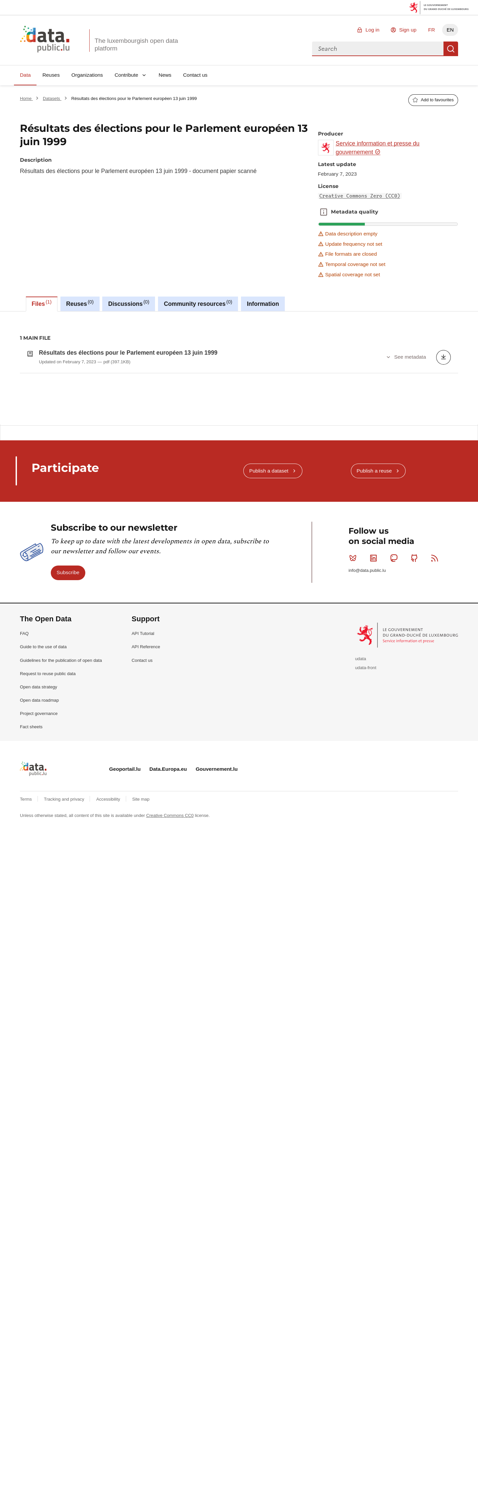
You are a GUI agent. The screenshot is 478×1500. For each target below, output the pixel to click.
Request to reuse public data (48, 852)
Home (26, 98)
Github (416, 737)
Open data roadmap (39, 879)
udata (360, 837)
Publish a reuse (374, 650)
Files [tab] (41, 303)
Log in (372, 30)
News (165, 75)
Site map (140, 978)
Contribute (126, 75)
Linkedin (375, 737)
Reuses (51, 75)
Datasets (52, 98)
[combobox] (377, 49)
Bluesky (354, 737)
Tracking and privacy (64, 978)
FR (431, 30)
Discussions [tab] (128, 303)
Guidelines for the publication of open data (61, 839)
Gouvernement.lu (217, 948)
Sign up (407, 30)
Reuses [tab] (80, 303)
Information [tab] (263, 304)
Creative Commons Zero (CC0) (359, 196)
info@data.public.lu (367, 749)
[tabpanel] (239, 457)
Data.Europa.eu (168, 948)
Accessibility (108, 978)
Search (450, 49)
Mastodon (395, 737)
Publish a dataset (268, 650)
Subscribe (68, 751)
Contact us (195, 75)
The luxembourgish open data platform (136, 44)
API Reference (146, 825)
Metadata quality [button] (323, 212)
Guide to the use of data (43, 825)
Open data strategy (38, 865)
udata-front (365, 846)
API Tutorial (143, 812)
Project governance (39, 892)
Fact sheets (31, 905)
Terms (26, 978)
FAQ (24, 812)
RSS (436, 737)
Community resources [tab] (198, 303)
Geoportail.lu (125, 948)
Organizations (87, 75)
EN (449, 30)
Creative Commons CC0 (170, 994)
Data (25, 75)
